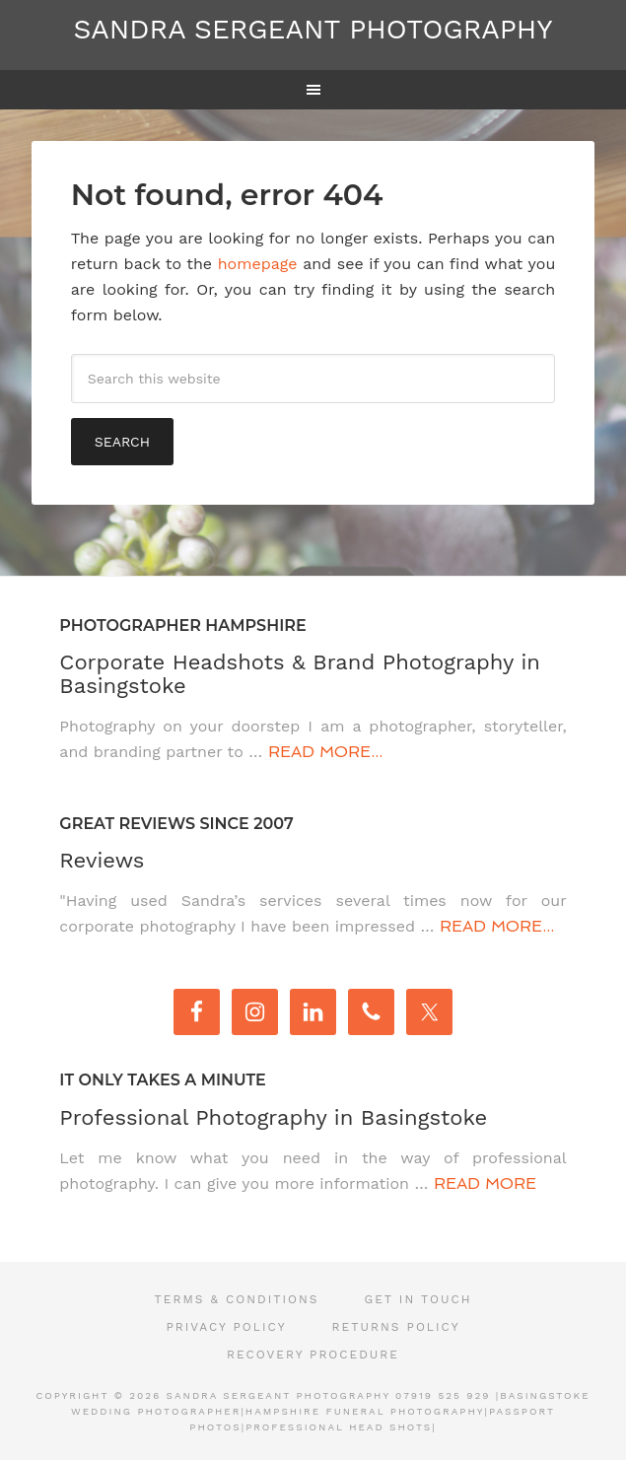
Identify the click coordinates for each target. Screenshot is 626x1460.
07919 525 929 (442, 1395)
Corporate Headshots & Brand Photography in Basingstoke (299, 674)
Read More (485, 1183)
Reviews (101, 860)
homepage (258, 263)
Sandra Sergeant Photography (313, 29)
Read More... (325, 751)
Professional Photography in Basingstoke (273, 1117)
